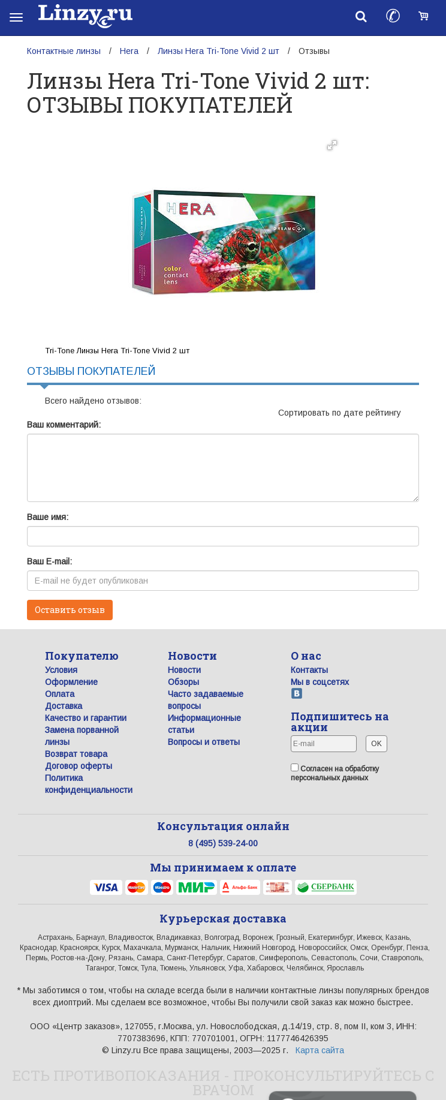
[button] (332, 145)
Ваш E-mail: (49, 561)
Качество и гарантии (85, 718)
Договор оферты (78, 766)
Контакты (309, 670)
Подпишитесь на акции (340, 721)
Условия (61, 670)
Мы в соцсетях (320, 682)
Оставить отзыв (70, 609)
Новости (184, 670)
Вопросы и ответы (204, 742)
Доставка (63, 706)
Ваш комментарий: (64, 424)
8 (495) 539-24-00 (223, 843)
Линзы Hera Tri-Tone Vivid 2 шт (218, 51)
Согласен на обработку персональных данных (335, 773)
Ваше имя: (47, 517)
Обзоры (183, 682)
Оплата (59, 694)
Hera (129, 51)
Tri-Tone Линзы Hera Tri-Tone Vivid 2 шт (117, 350)
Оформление (71, 682)
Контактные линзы (64, 51)
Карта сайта (320, 1050)
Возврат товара (76, 754)
